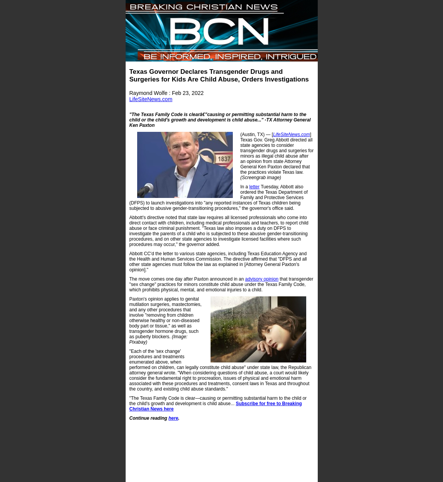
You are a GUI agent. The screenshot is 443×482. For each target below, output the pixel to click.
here (173, 418)
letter (254, 186)
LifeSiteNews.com (151, 99)
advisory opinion (262, 279)
